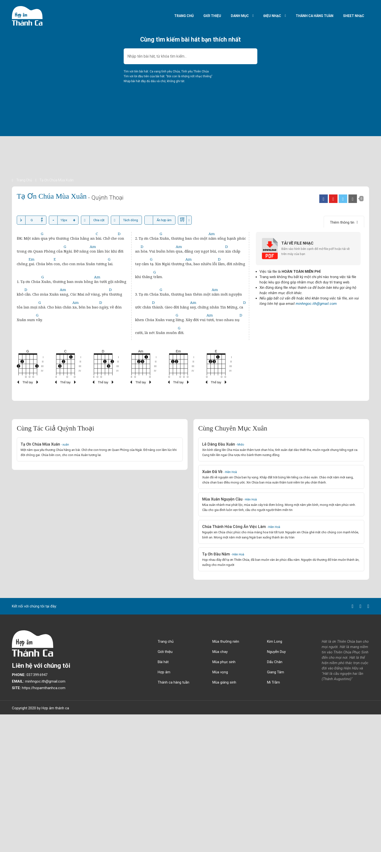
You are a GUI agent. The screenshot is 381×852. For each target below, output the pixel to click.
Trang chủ (184, 16)
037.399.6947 (29, 675)
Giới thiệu (212, 16)
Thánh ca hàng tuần (314, 16)
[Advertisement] (157, 143)
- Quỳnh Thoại (105, 197)
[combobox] (190, 56)
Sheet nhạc (353, 16)
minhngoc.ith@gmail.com (316, 303)
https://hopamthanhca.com (38, 688)
